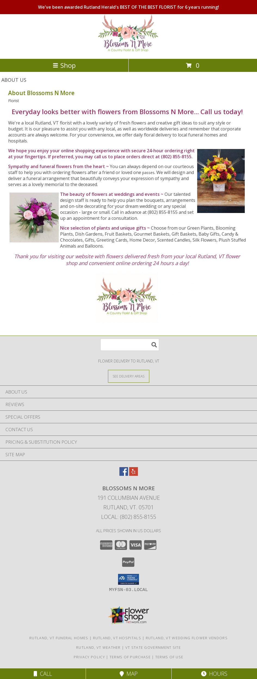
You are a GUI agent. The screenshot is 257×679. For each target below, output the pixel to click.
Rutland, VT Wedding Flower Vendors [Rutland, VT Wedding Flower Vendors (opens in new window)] (187, 637)
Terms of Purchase (130, 656)
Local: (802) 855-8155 (128, 516)
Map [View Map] (129, 673)
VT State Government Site (153, 647)
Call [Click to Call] (43, 673)
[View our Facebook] (123, 474)
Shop (64, 65)
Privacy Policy (89, 656)
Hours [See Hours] (214, 673)
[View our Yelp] (133, 474)
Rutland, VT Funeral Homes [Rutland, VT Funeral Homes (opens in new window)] (58, 637)
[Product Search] (129, 345)
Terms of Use (169, 656)
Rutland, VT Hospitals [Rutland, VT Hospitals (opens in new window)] (117, 637)
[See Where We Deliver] (128, 376)
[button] (128, 579)
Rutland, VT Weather (98, 647)
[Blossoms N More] (128, 50)
